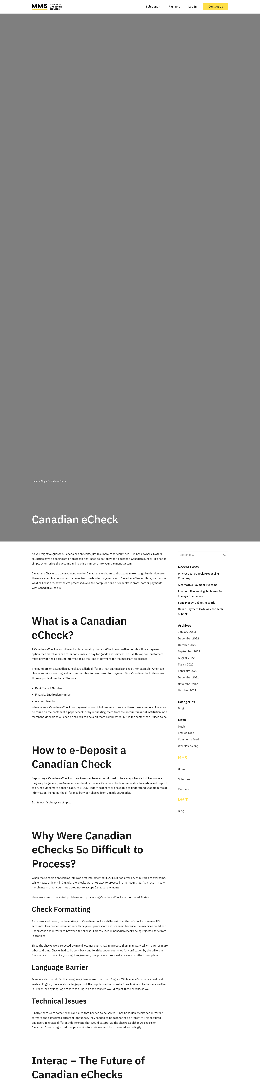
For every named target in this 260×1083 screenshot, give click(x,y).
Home (35, 481)
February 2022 (187, 671)
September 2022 (189, 652)
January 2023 (187, 632)
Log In (192, 6)
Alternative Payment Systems (197, 585)
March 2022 (185, 665)
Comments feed (188, 740)
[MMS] (48, 7)
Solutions (184, 780)
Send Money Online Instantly (196, 603)
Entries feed (186, 734)
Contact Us (215, 6)
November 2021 (188, 684)
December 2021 (188, 678)
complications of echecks (128, 583)
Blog (43, 481)
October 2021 (187, 691)
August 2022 (186, 658)
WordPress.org (188, 747)
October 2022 (187, 645)
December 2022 (188, 639)
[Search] (199, 555)
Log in (182, 727)
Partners (174, 6)
